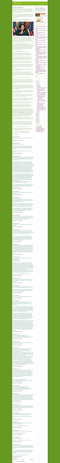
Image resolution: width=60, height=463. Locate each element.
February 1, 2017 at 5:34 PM (17, 254)
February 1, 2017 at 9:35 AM (17, 153)
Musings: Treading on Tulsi (41, 109)
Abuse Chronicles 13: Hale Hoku (41, 46)
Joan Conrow (43, 13)
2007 (37, 123)
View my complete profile (39, 18)
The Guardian (18, 51)
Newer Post (15, 459)
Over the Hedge (38, 127)
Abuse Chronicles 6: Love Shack (41, 57)
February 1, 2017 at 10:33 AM (17, 212)
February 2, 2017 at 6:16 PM (17, 427)
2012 (37, 116)
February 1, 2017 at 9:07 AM (17, 140)
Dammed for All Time (39, 130)
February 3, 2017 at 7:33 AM (17, 456)
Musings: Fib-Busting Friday (41, 108)
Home (23, 459)
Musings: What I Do (40, 105)
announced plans (21, 112)
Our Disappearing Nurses (40, 131)
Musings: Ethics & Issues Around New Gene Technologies (41, 97)
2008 (37, 121)
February (38, 86)
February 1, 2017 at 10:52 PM (17, 331)
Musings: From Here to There (41, 87)
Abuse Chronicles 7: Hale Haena (41, 56)
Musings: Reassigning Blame (41, 92)
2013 (37, 115)
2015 (37, 113)
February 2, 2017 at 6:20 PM (17, 434)
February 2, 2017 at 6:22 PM (17, 441)
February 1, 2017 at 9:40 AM (17, 188)
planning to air (19, 117)
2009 (37, 120)
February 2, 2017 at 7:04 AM (17, 366)
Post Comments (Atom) (21, 461)
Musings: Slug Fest (40, 104)
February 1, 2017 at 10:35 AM (17, 220)
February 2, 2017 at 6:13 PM (17, 419)
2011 (37, 118)
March (38, 85)
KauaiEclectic (17, 3)
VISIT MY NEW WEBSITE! (40, 73)
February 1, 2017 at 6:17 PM (17, 282)
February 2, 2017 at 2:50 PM (17, 410)
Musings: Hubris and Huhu (41, 93)
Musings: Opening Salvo (41, 103)
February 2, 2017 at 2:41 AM (17, 338)
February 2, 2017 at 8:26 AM (17, 382)
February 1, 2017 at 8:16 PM (17, 292)
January (38, 110)
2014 (37, 114)
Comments (38, 78)
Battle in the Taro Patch (40, 128)
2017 (37, 81)
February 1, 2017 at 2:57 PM (17, 241)
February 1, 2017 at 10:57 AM (17, 226)
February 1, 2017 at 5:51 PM (17, 275)
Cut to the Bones (39, 126)
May (38, 82)
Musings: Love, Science (41, 99)
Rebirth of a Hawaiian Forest (41, 129)
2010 (37, 119)
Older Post (32, 459)
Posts (37, 76)
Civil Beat (26, 14)
